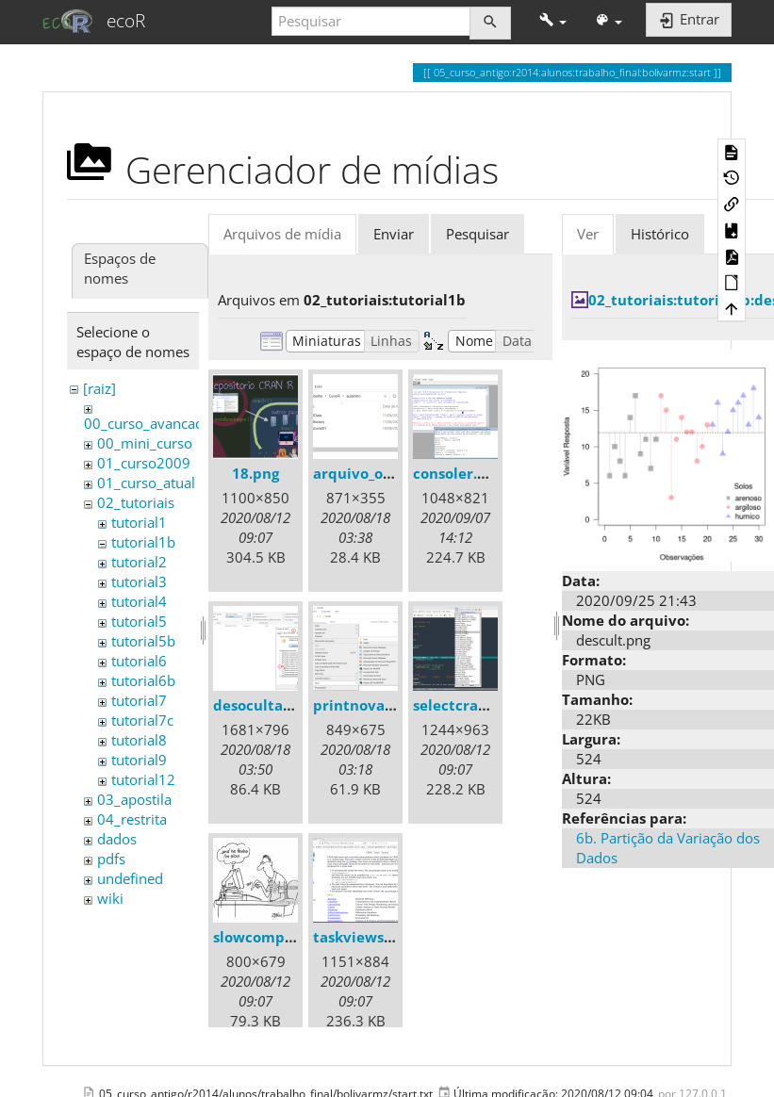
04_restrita (132, 819)
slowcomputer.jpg (277, 936)
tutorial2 (139, 561)
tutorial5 (139, 621)
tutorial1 (139, 522)
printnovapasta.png (383, 705)
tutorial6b (143, 680)
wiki (110, 898)
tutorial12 (143, 779)
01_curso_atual (146, 482)
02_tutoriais (135, 502)
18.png (255, 473)
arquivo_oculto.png (381, 473)
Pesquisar (477, 233)
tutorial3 (139, 581)
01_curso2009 (143, 462)
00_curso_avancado (148, 423)
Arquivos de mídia (282, 233)
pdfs (111, 858)
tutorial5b (143, 640)
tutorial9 (139, 759)
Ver (588, 233)
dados (117, 838)
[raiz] (99, 388)
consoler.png (458, 473)
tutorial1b (143, 541)
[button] (553, 21)
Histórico (660, 233)
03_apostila (134, 799)
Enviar (393, 233)
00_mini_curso (144, 443)
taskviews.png (363, 936)
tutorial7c (142, 720)
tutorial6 (139, 660)
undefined (130, 878)
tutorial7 (139, 700)
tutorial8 (139, 739)
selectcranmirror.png (489, 705)
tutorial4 (139, 601)
